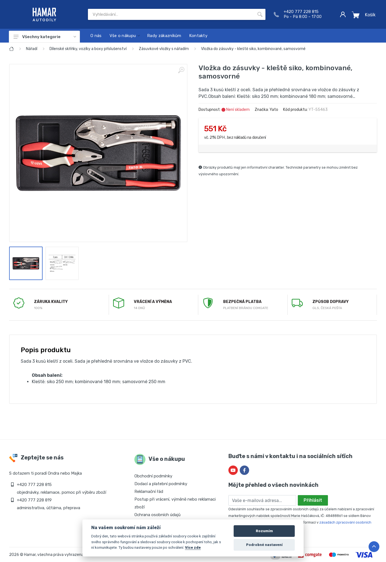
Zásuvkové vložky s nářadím (164, 48)
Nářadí (31, 48)
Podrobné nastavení (264, 545)
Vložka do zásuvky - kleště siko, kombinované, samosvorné (253, 48)
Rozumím (264, 531)
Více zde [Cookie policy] (193, 547)
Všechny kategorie (45, 36)
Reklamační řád (148, 491)
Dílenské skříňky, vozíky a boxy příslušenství (88, 48)
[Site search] (171, 14)
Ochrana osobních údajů (157, 514)
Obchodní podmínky (153, 476)
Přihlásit (313, 500)
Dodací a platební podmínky (160, 483)
